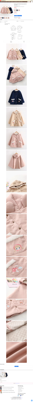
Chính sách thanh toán (20, 391)
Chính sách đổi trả (19, 389)
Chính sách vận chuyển (20, 390)
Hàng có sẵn (17, 6)
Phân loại (19, 1)
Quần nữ (6, 1)
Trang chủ (1, 1)
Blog (21, 1)
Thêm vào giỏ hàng (19, 15)
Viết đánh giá (16, 366)
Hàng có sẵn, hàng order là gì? (21, 6)
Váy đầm (9, 1)
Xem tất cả (1, 393)
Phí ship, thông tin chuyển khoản (21, 388)
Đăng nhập (31, 0)
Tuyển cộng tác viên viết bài (22, 393)
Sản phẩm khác (16, 1)
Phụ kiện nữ (12, 1)
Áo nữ (4, 1)
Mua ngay (15, 15)
